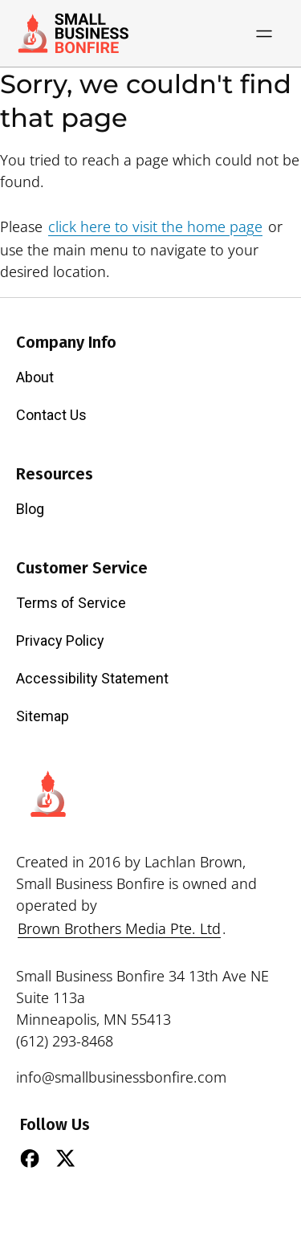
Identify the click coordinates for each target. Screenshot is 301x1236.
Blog (30, 508)
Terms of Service (71, 602)
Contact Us (51, 414)
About (35, 377)
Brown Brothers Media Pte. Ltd (119, 928)
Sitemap (42, 716)
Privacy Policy (60, 640)
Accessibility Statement (92, 678)
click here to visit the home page (155, 226)
